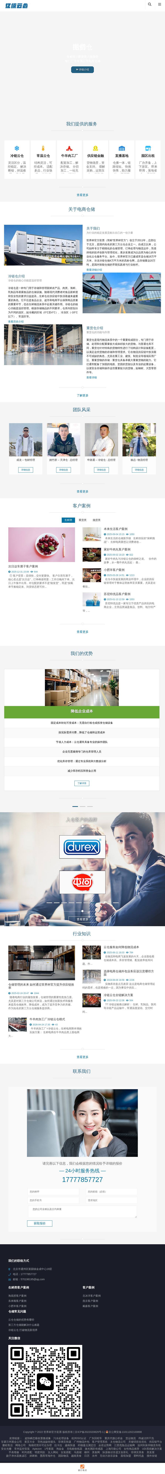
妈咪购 (33, 1457)
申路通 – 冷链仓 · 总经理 (101, 460)
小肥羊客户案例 (114, 570)
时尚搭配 (27, 1454)
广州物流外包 (81, 1443)
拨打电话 (82, 1467)
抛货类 (97, 520)
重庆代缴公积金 (114, 1440)
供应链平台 (155, 1443)
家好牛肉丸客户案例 (117, 549)
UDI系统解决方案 (152, 1450)
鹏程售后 (7, 1447)
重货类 (82, 520)
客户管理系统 (100, 1443)
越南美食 (76, 1457)
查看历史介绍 (16, 321)
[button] (75, 807)
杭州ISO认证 (79, 1440)
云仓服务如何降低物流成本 (121, 947)
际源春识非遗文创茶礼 (115, 1454)
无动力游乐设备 (109, 1457)
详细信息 (25, 470)
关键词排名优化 (137, 1443)
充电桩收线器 (74, 1450)
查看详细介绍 (94, 269)
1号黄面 (49, 1450)
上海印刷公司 (113, 1450)
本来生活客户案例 (115, 529)
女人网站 (53, 1454)
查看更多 (83, 195)
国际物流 (63, 1457)
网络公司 (20, 1447)
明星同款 (40, 1454)
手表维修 (14, 1454)
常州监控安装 (22, 1450)
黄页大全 (29, 1443)
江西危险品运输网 (124, 1447)
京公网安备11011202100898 (125, 1434)
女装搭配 (66, 1454)
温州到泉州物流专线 (149, 1447)
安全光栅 (6, 1450)
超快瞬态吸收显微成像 (38, 1440)
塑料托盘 (139, 1457)
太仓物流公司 (118, 1443)
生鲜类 (68, 520)
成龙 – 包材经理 (25, 460)
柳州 (86, 1454)
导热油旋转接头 (47, 1443)
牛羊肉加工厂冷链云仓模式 (47, 1020)
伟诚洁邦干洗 (146, 1440)
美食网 (96, 1454)
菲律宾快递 (64, 1443)
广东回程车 (95, 1440)
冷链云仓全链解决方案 (118, 995)
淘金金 (60, 1450)
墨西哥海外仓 (47, 1457)
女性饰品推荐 (131, 1450)
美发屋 (150, 1454)
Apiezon (37, 1450)
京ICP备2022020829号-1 (89, 1434)
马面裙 (78, 1454)
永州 (94, 1457)
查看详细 (91, 377)
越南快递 (70, 1447)
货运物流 (130, 1440)
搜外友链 (152, 1457)
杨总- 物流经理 (139, 460)
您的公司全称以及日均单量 (82, 1213)
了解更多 (83, 395)
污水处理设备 (61, 1440)
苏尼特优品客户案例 (117, 594)
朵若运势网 (104, 1447)
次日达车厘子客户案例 (23, 566)
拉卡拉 (58, 1447)
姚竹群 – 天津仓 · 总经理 (63, 460)
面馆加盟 (126, 1457)
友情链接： (15, 1440)
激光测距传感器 (94, 1450)
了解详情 (27, 781)
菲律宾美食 (137, 1454)
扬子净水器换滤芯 (16, 1457)
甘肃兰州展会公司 (11, 1443)
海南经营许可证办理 (40, 1447)
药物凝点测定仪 (87, 1447)
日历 (86, 1457)
